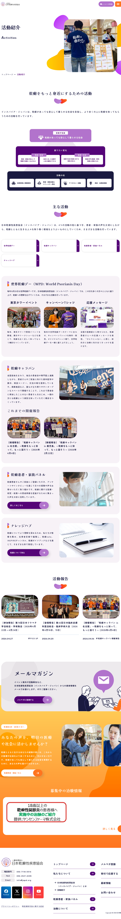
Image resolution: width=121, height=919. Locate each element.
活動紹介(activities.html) (66, 814)
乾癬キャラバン (52, 245)
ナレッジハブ (11, 260)
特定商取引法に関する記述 (33, 900)
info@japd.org (24, 874)
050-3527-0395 (24, 869)
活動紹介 (61, 883)
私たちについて (62, 867)
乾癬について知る (18, 553)
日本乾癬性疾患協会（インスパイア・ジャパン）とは (72, 878)
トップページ (7, 74)
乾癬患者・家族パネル (95, 245)
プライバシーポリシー (10, 900)
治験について (60, 902)
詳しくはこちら (17, 505)
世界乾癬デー (11, 245)
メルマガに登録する (26, 700)
